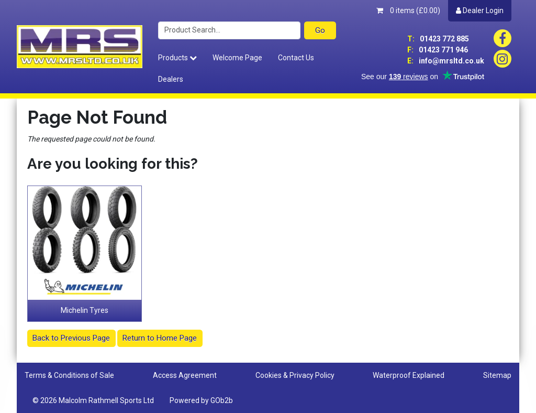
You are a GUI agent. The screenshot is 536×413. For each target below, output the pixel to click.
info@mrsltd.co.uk (445, 61)
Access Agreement (185, 375)
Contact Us (296, 57)
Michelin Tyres (84, 310)
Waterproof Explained (408, 375)
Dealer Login (480, 10)
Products (177, 57)
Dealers (170, 79)
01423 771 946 (437, 50)
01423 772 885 (438, 39)
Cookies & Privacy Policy (294, 375)
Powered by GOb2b (201, 400)
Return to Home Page (159, 338)
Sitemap (497, 375)
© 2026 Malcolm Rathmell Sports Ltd (93, 400)
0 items (408, 10)
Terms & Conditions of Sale (69, 375)
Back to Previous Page (71, 338)
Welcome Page (237, 57)
